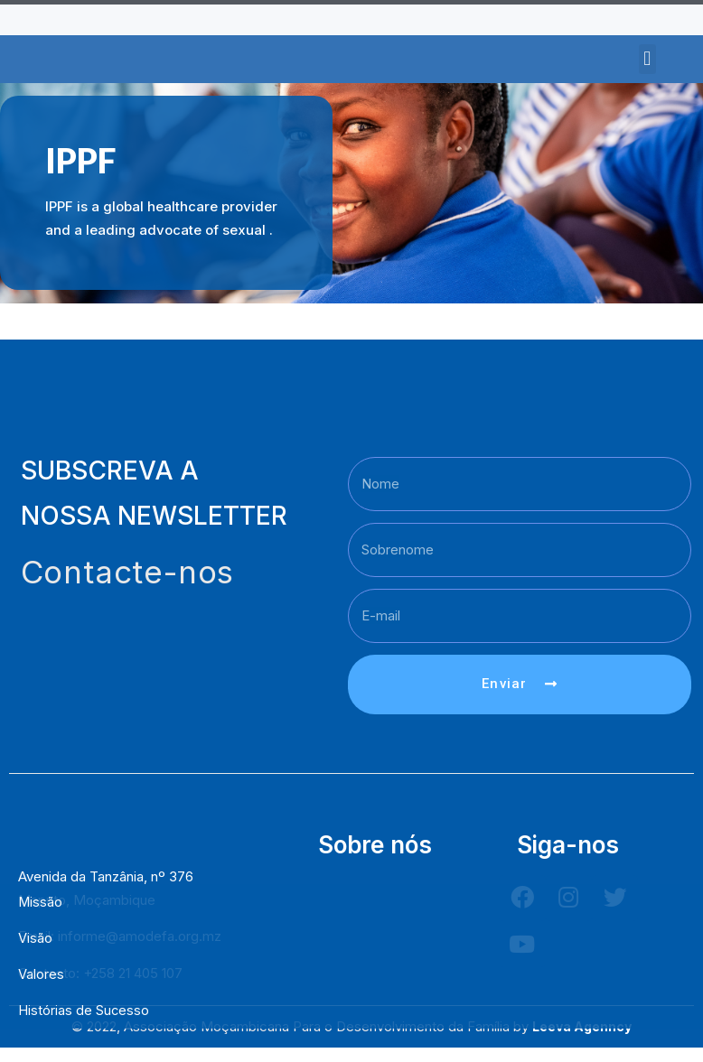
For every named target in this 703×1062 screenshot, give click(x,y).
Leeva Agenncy (582, 1044)
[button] (647, 59)
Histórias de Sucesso (84, 1010)
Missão (40, 901)
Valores (41, 974)
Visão (35, 937)
